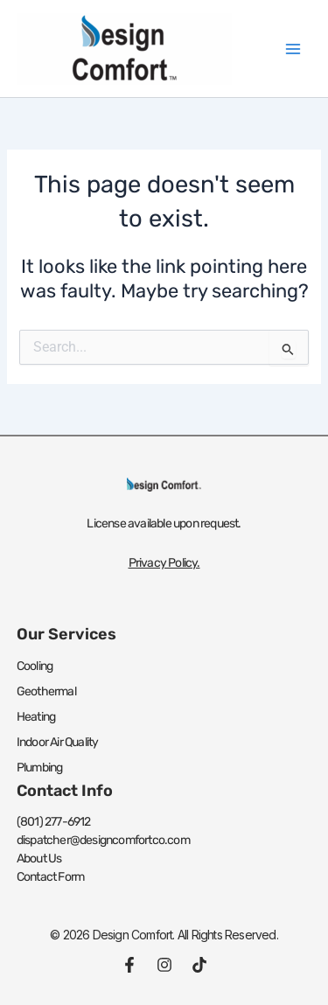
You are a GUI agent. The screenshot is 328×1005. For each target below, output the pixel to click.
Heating (36, 716)
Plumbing (40, 767)
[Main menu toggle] (293, 48)
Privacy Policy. (164, 562)
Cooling (34, 666)
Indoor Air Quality (58, 742)
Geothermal (46, 691)
